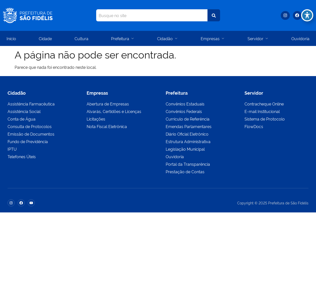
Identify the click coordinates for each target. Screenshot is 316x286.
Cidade (45, 38)
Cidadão (167, 38)
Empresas (213, 38)
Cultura (81, 38)
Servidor (258, 38)
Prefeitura (122, 38)
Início (11, 38)
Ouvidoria (300, 38)
